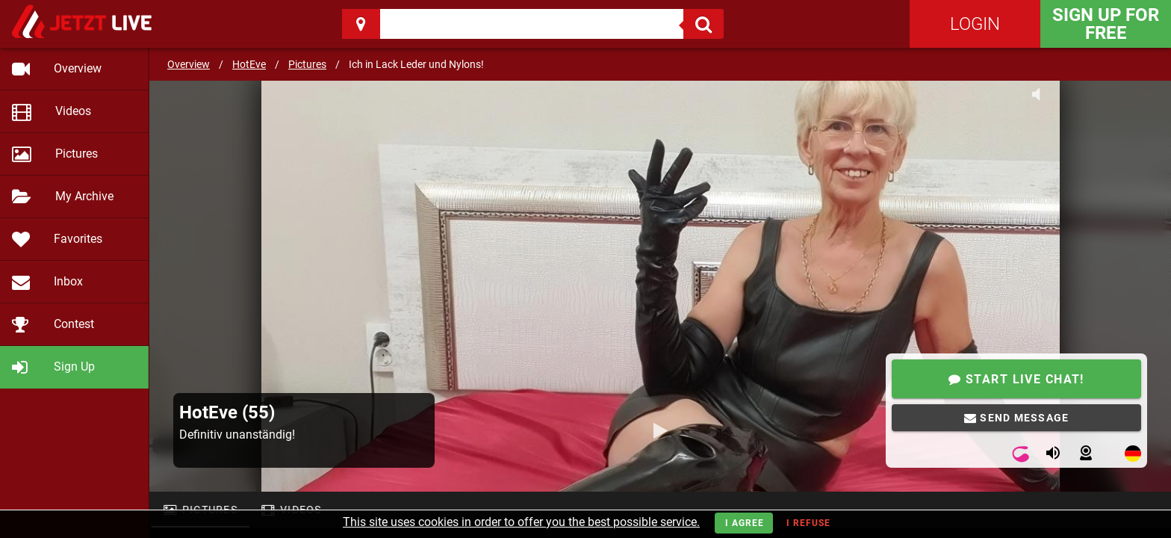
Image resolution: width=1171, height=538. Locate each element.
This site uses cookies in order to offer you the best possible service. (521, 522)
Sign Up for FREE (1105, 23)
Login (975, 23)
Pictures (307, 64)
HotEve (249, 64)
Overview (188, 64)
